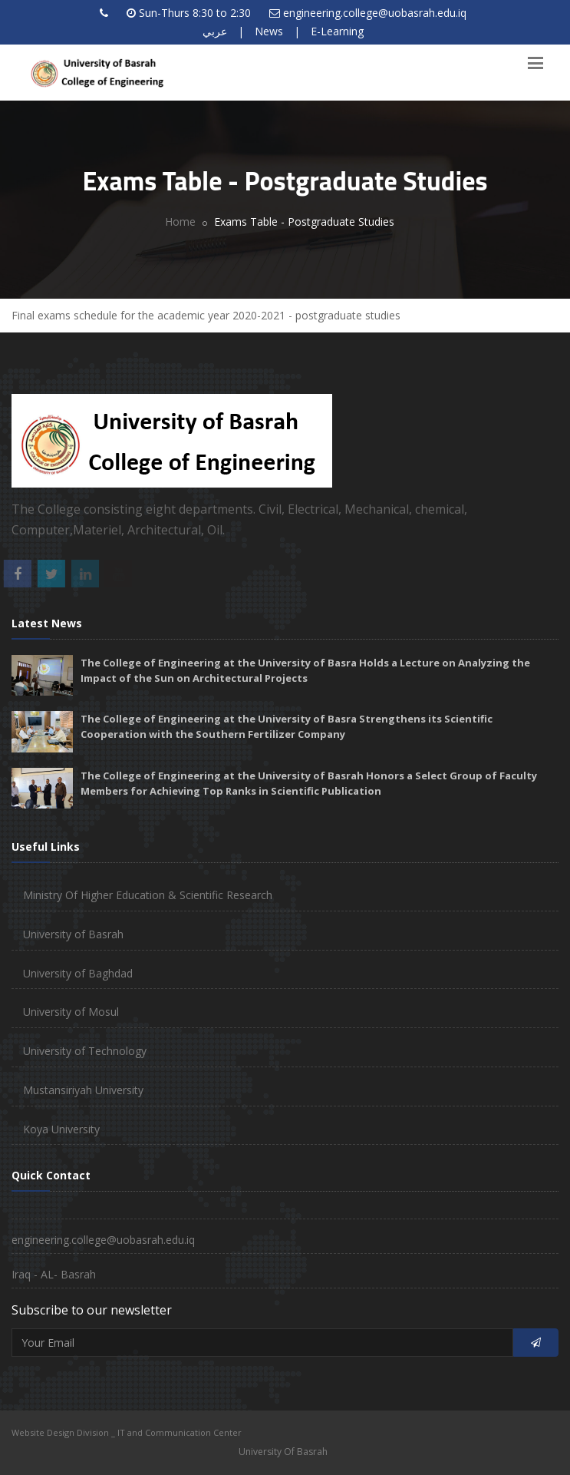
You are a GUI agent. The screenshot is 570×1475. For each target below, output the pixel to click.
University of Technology (85, 1050)
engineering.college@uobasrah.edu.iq (374, 12)
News (269, 31)
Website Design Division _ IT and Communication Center (127, 1432)
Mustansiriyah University (83, 1090)
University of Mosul (71, 1011)
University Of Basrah (283, 1451)
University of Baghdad (78, 973)
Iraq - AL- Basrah (54, 1274)
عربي (215, 31)
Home (180, 221)
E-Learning (337, 31)
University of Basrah (73, 934)
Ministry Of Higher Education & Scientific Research (147, 895)
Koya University (61, 1129)
